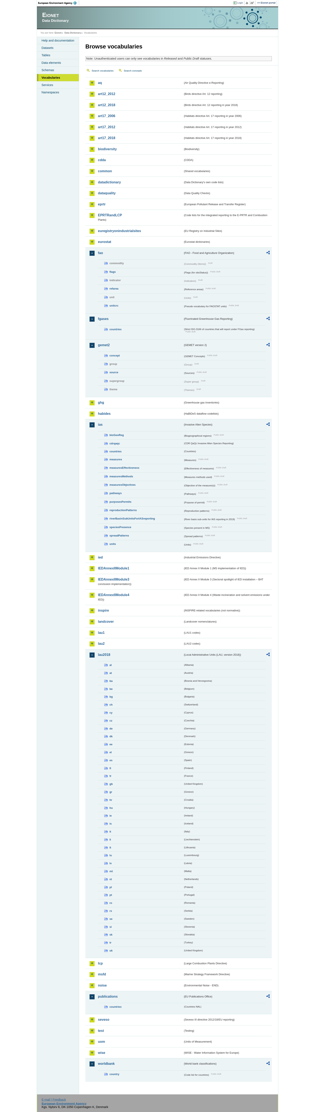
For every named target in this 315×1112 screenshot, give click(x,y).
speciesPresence (120, 527)
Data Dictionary (72, 32)
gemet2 (104, 345)
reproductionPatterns (123, 510)
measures (115, 459)
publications (108, 996)
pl (110, 887)
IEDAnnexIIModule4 (113, 595)
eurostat (104, 242)
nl (110, 879)
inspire (103, 610)
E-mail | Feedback (54, 1099)
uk (111, 950)
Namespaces (50, 92)
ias (100, 424)
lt (110, 847)
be (111, 688)
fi (110, 768)
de (111, 728)
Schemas (48, 70)
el (110, 752)
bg (111, 696)
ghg (101, 402)
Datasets (47, 48)
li (110, 839)
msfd (102, 974)
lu (110, 855)
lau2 (101, 643)
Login (240, 2)
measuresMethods (121, 476)
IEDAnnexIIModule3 (113, 579)
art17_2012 (106, 127)
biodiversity (107, 149)
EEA (58, 3)
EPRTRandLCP (110, 215)
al (110, 665)
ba (111, 681)
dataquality (107, 193)
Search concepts (133, 70)
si (110, 926)
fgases (103, 319)
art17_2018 (106, 138)
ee (110, 744)
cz (110, 720)
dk (111, 736)
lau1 (101, 632)
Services (47, 85)
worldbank (106, 1063)
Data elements (51, 62)
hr (110, 799)
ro (110, 902)
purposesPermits (120, 501)
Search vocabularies (102, 70)
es (110, 760)
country (114, 1074)
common (105, 171)
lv (110, 863)
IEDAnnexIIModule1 (113, 568)
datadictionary (109, 182)
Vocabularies (51, 77)
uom (101, 1041)
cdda (102, 160)
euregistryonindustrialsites (119, 231)
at (110, 673)
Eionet (58, 32)
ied (100, 557)
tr (110, 942)
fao (100, 253)
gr (110, 792)
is (110, 823)
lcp (100, 963)
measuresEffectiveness (124, 467)
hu (111, 807)
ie (110, 815)
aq (100, 83)
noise (102, 985)
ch (111, 704)
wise (101, 1053)
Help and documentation (58, 40)
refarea (113, 288)
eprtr (101, 204)
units (112, 544)
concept (114, 355)
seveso (103, 1019)
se (110, 918)
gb (111, 784)
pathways (115, 493)
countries (115, 329)
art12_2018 (106, 105)
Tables (46, 55)
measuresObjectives (122, 484)
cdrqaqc (114, 443)
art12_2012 (106, 94)
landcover (106, 621)
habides (104, 413)
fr (110, 776)
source (113, 372)
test (101, 1030)
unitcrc (113, 305)
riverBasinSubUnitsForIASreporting (132, 518)
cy (110, 712)
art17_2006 (106, 116)
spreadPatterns (119, 535)
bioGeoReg (116, 435)
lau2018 (104, 654)
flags (112, 271)
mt (111, 871)
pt (110, 895)
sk (110, 934)
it (110, 831)
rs (110, 910)
